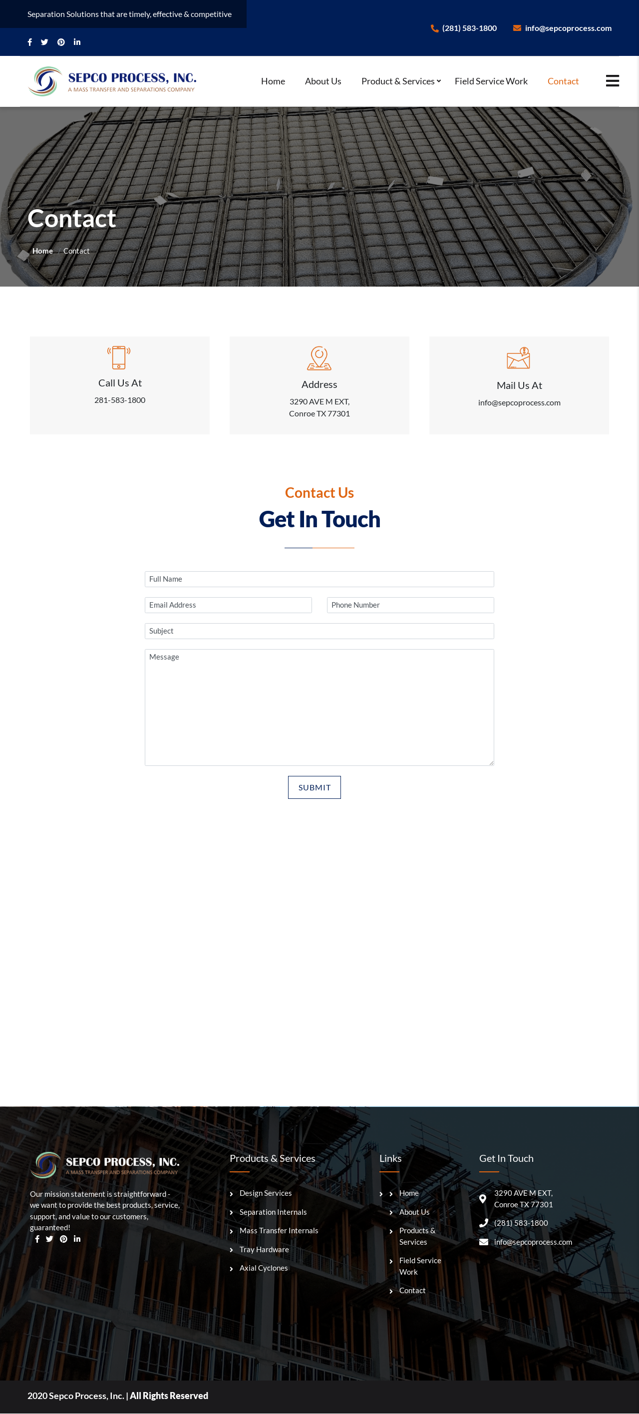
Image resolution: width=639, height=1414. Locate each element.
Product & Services (398, 81)
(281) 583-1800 (463, 27)
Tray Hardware (264, 1249)
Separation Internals (273, 1212)
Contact (563, 81)
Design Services (266, 1193)
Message (319, 708)
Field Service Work (491, 81)
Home (273, 81)
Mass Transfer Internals (279, 1230)
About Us (323, 81)
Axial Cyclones (264, 1268)
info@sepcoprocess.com (562, 27)
